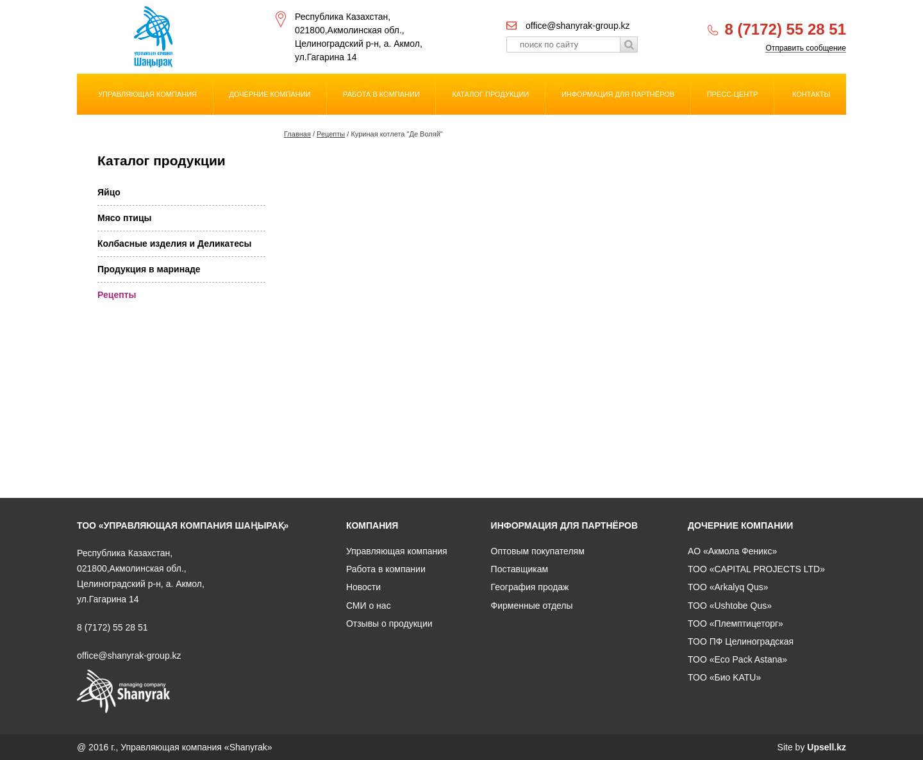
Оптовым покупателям (538, 551)
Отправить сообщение (805, 48)
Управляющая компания (147, 94)
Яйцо (109, 192)
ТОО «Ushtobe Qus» (730, 605)
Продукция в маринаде (149, 269)
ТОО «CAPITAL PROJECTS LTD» (756, 569)
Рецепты (331, 134)
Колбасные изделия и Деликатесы (174, 243)
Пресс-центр (732, 94)
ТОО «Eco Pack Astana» (737, 659)
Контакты (811, 94)
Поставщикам (520, 569)
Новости (363, 587)
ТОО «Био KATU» (724, 677)
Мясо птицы (124, 218)
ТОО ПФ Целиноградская (741, 641)
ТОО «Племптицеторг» (735, 623)
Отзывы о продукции (389, 623)
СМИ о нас (368, 605)
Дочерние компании (270, 94)
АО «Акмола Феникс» (732, 551)
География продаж (530, 587)
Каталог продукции (490, 94)
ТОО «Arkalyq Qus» (728, 587)
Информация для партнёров (617, 94)
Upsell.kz (826, 747)
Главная (297, 134)
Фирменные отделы (532, 605)
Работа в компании (381, 94)
